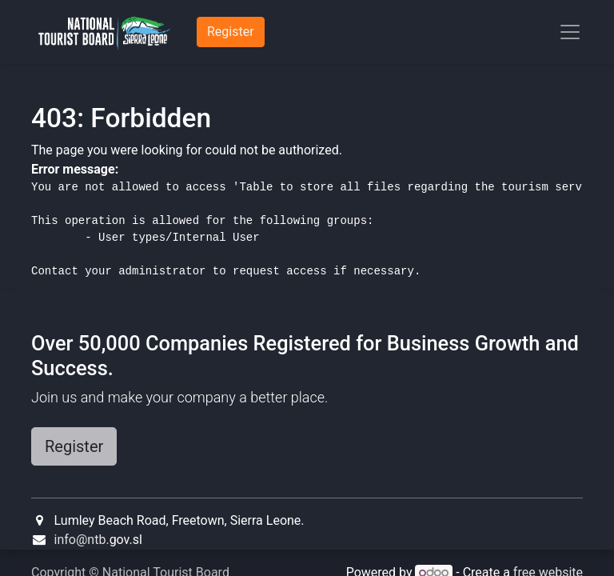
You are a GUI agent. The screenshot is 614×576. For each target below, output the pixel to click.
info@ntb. (82, 539)
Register (74, 446)
